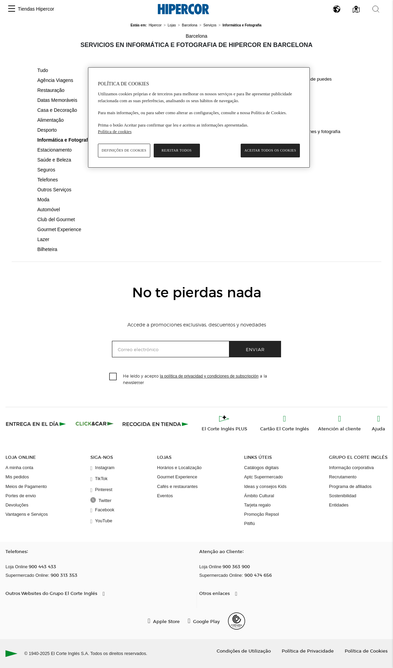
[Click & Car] (95, 424)
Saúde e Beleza (54, 160)
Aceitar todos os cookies (270, 150)
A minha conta (19, 467)
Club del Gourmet (56, 219)
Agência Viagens (55, 80)
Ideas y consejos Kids (265, 486)
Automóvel (48, 209)
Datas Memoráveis (57, 100)
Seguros (46, 169)
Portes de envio (20, 495)
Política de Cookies (366, 650)
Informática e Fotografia (64, 140)
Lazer (43, 239)
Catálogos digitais (261, 467)
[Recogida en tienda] (155, 424)
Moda (43, 199)
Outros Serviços (54, 189)
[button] (11, 9)
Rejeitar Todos (177, 150)
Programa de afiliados (350, 486)
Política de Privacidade (308, 650)
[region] (199, 117)
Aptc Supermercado (263, 476)
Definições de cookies (124, 150)
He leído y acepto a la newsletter (195, 379)
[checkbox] (113, 377)
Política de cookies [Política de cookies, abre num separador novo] (114, 131)
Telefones (47, 179)
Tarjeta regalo (257, 505)
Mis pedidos (17, 476)
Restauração (50, 90)
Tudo (42, 70)
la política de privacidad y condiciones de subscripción (209, 376)
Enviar (255, 349)
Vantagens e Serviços (26, 514)
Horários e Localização (179, 467)
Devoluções (16, 505)
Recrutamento (342, 476)
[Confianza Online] (236, 621)
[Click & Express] (36, 424)
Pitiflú (249, 523)
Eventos (165, 495)
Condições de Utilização (244, 650)
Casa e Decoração (57, 110)
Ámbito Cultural (259, 495)
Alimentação (50, 120)
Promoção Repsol (261, 514)
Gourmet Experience (59, 229)
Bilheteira (47, 249)
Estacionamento (54, 150)
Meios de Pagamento (26, 486)
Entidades (338, 505)
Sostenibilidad (342, 495)
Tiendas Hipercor (36, 9)
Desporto (47, 130)
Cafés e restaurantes (177, 486)
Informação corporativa (351, 467)
